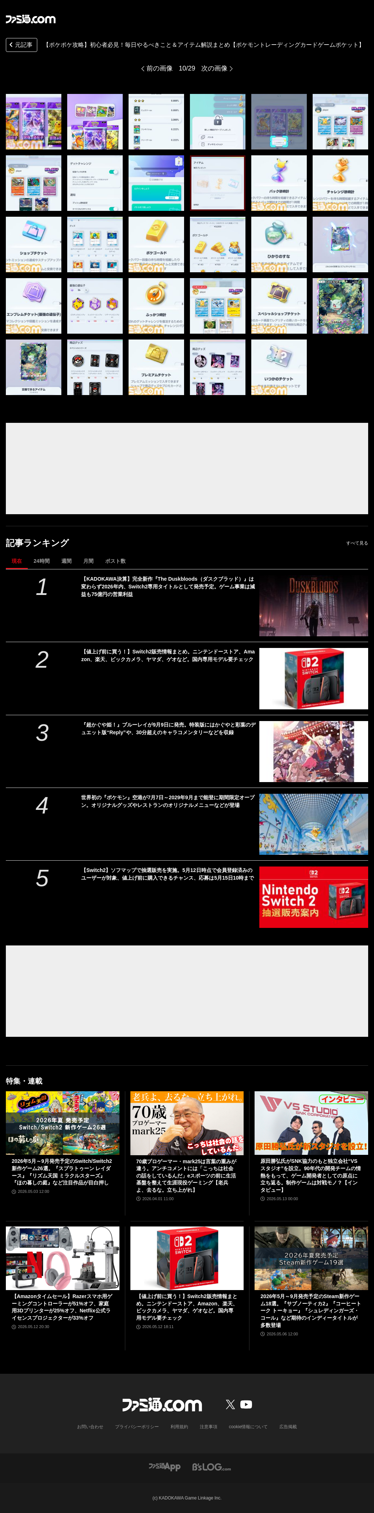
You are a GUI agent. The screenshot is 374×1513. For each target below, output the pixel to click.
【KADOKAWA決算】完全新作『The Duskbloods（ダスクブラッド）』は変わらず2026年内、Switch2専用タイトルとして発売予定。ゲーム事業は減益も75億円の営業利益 (168, 586)
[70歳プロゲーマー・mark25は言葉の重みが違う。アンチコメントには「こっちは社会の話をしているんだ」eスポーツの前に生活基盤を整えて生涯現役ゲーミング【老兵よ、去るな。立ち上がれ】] (187, 1123)
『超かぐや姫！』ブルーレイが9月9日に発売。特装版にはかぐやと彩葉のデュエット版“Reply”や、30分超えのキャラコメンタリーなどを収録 (168, 728)
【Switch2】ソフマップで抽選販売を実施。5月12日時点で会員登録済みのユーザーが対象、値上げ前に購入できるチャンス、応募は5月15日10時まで (167, 874)
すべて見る (357, 543)
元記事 (20, 45)
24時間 (42, 561)
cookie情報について (248, 1426)
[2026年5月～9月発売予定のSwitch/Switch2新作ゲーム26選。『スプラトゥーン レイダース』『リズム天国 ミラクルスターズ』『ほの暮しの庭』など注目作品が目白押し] (62, 1123)
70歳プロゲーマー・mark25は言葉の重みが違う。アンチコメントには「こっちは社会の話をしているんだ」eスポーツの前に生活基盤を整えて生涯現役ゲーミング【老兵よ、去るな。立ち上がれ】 (186, 1176)
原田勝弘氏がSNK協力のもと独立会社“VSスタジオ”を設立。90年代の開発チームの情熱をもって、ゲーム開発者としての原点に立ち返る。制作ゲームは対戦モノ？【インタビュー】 (310, 1175)
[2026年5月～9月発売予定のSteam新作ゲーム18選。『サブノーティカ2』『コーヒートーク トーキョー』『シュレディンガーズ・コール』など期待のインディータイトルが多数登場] (311, 1258)
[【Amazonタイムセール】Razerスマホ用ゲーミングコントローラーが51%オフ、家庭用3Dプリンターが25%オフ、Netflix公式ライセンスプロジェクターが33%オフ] (62, 1258)
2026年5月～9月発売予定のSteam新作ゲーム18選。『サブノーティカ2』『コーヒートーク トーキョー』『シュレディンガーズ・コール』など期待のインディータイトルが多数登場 (310, 1310)
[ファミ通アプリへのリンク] (164, 1466)
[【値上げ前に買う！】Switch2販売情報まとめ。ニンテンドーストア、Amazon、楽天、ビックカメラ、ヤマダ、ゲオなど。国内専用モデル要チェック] (313, 678)
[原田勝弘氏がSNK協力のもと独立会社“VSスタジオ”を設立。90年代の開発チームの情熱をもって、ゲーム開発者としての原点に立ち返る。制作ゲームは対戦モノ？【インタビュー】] (311, 1123)
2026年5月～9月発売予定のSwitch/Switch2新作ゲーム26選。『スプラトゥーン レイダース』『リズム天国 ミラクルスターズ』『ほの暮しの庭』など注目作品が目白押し (62, 1172)
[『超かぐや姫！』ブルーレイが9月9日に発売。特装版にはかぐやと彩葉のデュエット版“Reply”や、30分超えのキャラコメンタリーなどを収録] (313, 751)
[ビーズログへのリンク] (211, 1466)
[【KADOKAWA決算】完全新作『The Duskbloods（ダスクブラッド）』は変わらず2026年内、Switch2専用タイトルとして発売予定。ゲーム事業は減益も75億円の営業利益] (313, 605)
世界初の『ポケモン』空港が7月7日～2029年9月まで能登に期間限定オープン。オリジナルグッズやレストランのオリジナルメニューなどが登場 (168, 801)
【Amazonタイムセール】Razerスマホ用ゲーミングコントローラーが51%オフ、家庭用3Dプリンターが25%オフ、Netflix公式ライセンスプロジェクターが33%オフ (62, 1307)
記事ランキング (37, 543)
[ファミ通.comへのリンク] (31, 19)
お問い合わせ (90, 1426)
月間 (88, 561)
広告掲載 (288, 1426)
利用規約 (179, 1426)
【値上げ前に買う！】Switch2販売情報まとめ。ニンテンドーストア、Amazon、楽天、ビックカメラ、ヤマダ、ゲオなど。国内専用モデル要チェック (168, 655)
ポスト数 (115, 561)
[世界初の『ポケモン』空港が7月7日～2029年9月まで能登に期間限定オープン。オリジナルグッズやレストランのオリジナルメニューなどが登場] (313, 824)
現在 (17, 561)
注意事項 (208, 1426)
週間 (66, 561)
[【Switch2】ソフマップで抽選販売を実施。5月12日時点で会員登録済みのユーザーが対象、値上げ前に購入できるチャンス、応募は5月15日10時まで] (313, 897)
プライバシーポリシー (137, 1426)
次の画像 (214, 68)
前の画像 (159, 68)
